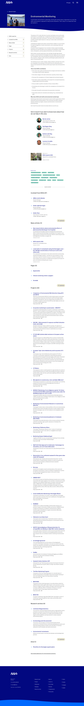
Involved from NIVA (17, 39)
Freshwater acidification (35, 177)
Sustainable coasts (42, 180)
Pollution (54, 180)
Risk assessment (60, 180)
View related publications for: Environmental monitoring (43, 653)
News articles (17, 43)
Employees (37, 686)
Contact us (51, 681)
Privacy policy (51, 691)
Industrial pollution (34, 182)
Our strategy (51, 684)
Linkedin (63, 687)
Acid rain (58, 175)
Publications (37, 684)
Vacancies (50, 686)
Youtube (63, 682)
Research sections (17, 53)
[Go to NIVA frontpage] (35, 2)
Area (17, 56)
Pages (17, 46)
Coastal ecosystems (53, 177)
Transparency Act (52, 689)
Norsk (68, 2)
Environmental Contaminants (36, 175)
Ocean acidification (44, 177)
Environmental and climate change (49, 175)
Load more (61, 220)
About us (50, 679)
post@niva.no (15, 684)
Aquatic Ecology (51, 172)
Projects (17, 49)
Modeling (49, 180)
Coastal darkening (34, 180)
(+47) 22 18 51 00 (16, 682)
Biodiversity (44, 172)
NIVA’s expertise (12, 36)
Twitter (63, 679)
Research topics (12, 11)
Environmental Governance (35, 172)
